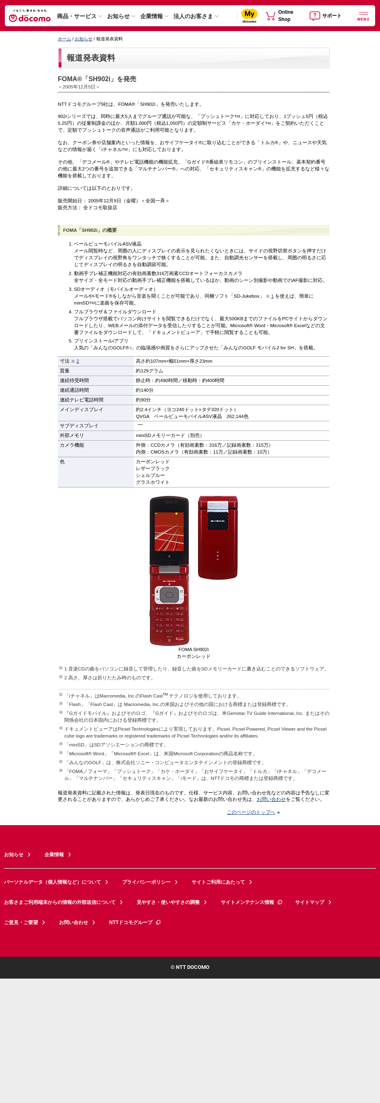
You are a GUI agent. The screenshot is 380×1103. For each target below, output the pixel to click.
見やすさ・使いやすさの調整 (168, 902)
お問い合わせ (271, 799)
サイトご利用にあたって (218, 882)
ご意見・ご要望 (21, 922)
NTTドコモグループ (135, 922)
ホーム (64, 38)
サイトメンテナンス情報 (252, 902)
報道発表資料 (91, 57)
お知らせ (118, 16)
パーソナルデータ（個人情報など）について (52, 882)
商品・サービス (77, 16)
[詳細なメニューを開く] (363, 15)
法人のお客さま (193, 16)
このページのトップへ (251, 812)
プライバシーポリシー (146, 882)
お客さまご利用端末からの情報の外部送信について (60, 902)
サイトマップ (309, 902)
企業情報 (151, 16)
